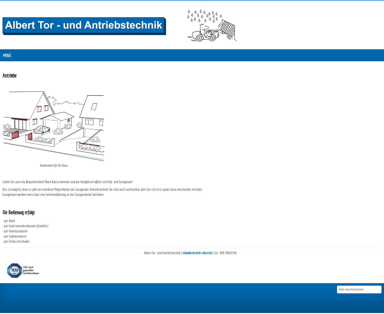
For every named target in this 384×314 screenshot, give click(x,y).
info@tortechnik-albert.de (197, 253)
